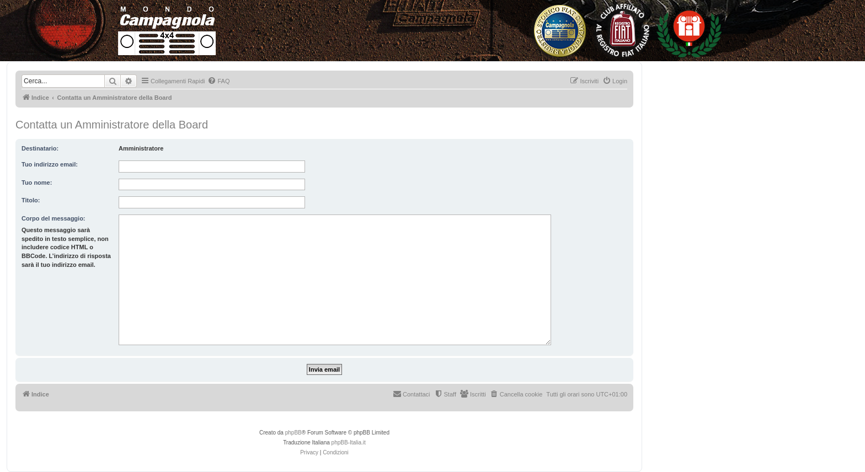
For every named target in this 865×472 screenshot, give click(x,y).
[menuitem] (218, 81)
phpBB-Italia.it (349, 442)
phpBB (293, 433)
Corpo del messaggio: (54, 218)
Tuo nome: (37, 182)
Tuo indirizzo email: (50, 164)
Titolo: (31, 200)
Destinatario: (40, 148)
